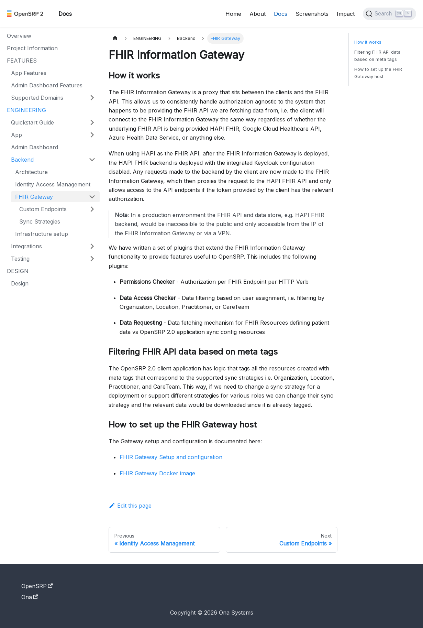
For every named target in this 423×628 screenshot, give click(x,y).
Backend (22, 159)
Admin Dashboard (34, 147)
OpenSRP (37, 586)
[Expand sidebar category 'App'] (92, 134)
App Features (28, 72)
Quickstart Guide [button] (32, 122)
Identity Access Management (52, 184)
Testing (20, 258)
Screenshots (312, 13)
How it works (367, 42)
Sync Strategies (39, 221)
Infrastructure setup (41, 233)
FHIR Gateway (34, 196)
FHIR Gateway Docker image (157, 473)
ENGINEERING (26, 110)
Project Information (32, 48)
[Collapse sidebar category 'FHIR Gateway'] (92, 196)
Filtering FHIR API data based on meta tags (377, 56)
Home (233, 13)
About (257, 13)
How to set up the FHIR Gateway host (378, 73)
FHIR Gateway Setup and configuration (171, 457)
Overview (19, 35)
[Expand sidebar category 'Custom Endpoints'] (92, 209)
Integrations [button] (26, 246)
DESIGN (18, 271)
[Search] (389, 14)
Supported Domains (37, 97)
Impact (346, 13)
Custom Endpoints (43, 209)
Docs (280, 13)
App (16, 134)
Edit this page (130, 505)
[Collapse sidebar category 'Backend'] (92, 159)
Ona (29, 597)
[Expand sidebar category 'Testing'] (92, 258)
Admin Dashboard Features (46, 85)
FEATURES (22, 60)
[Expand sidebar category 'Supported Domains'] (92, 97)
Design (20, 283)
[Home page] (115, 38)
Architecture (31, 172)
